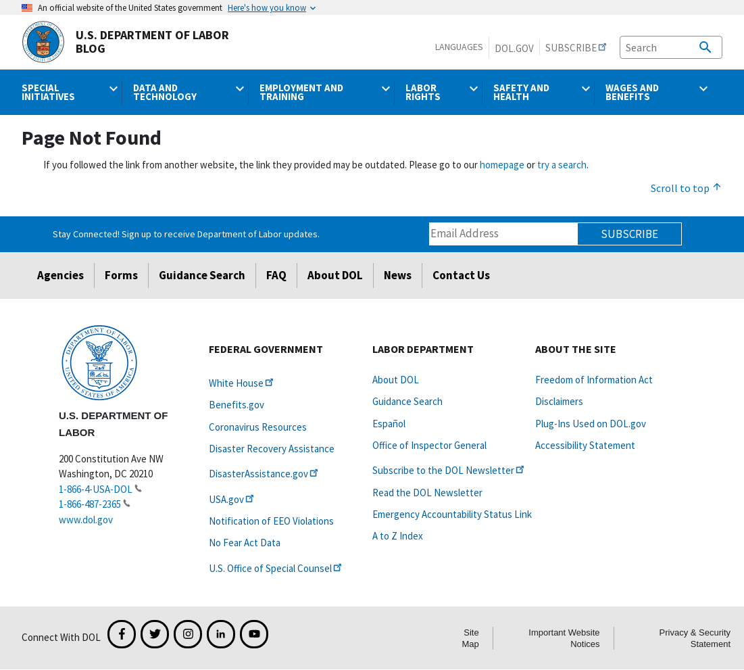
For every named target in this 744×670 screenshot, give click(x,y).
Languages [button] (459, 47)
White (242, 383)
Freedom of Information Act (594, 379)
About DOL (335, 275)
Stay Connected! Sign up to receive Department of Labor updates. (186, 234)
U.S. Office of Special (276, 568)
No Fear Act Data (244, 542)
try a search (562, 164)
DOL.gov (514, 48)
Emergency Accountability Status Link (452, 514)
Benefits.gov (236, 404)
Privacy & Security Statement (695, 638)
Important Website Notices (563, 638)
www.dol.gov (86, 519)
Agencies (60, 275)
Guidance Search (202, 275)
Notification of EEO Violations (271, 521)
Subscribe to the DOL (449, 470)
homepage (502, 164)
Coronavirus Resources (258, 427)
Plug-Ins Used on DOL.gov (590, 423)
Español (388, 423)
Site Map (470, 638)
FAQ (276, 275)
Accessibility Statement (585, 445)
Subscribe (629, 233)
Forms (121, 275)
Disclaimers (559, 401)
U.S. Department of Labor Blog (125, 42)
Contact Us (461, 275)
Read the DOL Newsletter (427, 492)
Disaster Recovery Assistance (271, 448)
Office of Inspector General (429, 445)
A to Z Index (397, 535)
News (398, 275)
